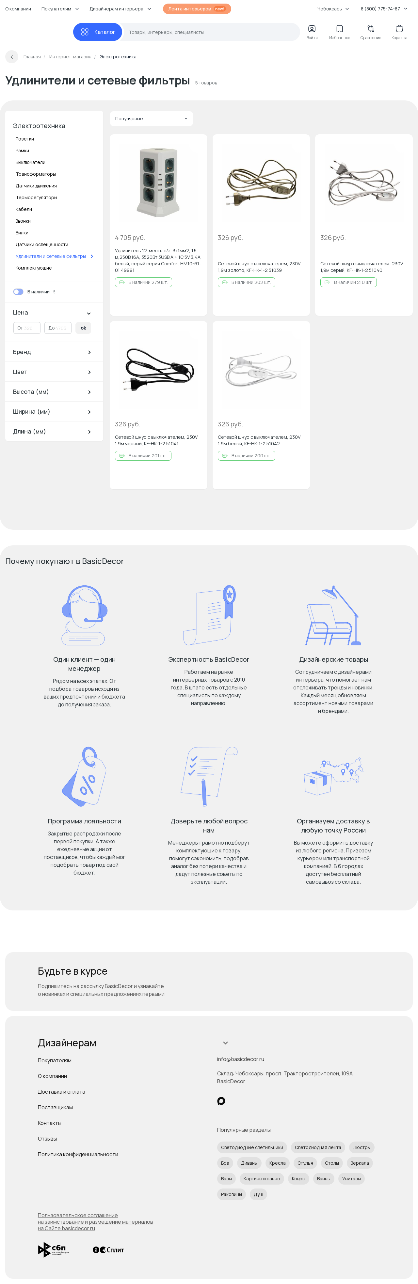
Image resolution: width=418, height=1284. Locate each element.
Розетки (25, 139)
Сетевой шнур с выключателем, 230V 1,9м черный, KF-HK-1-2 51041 (156, 440)
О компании (18, 9)
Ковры (298, 1178)
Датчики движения (36, 186)
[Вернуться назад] (11, 56)
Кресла (277, 1163)
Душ (258, 1194)
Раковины (231, 1194)
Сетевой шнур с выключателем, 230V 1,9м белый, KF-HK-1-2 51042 (259, 440)
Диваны (249, 1163)
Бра (225, 1163)
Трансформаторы (36, 174)
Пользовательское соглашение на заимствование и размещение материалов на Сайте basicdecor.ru (95, 1222)
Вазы (226, 1178)
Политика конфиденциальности (78, 1154)
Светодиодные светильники (252, 1147)
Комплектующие (34, 268)
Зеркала (360, 1163)
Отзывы (47, 1138)
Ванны (323, 1178)
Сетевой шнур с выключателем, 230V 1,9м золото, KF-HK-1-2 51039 (259, 266)
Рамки (22, 150)
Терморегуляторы (36, 197)
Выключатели (30, 162)
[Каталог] (97, 32)
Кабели (24, 209)
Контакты (49, 1123)
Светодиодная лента (318, 1147)
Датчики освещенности (42, 244)
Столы (332, 1163)
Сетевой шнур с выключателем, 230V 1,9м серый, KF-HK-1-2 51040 (361, 266)
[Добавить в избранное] (197, 145)
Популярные (151, 118)
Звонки (23, 221)
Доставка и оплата (61, 1091)
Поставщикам (55, 1107)
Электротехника (39, 125)
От (20, 328)
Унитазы (351, 1178)
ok (83, 328)
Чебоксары (333, 9)
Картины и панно (262, 1178)
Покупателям (55, 1060)
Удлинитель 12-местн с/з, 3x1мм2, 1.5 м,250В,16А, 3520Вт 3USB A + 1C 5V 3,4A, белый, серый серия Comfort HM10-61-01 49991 (158, 260)
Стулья (305, 1163)
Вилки (22, 232)
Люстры (362, 1147)
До (51, 328)
